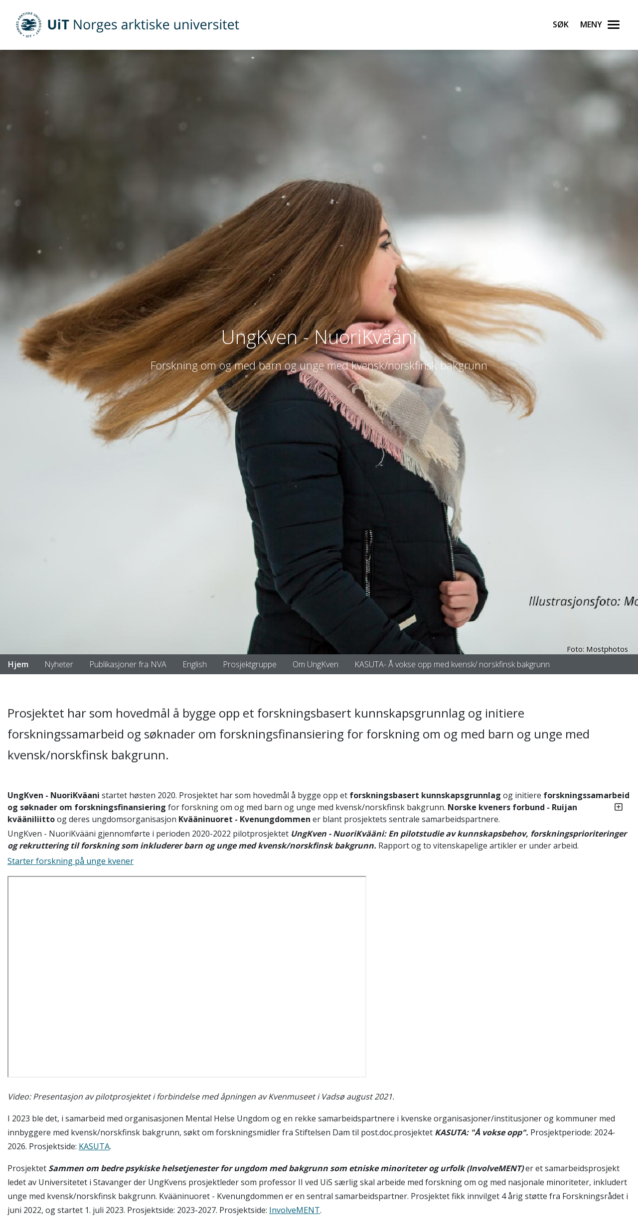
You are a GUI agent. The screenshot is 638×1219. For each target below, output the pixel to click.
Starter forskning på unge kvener (70, 860)
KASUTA (94, 1146)
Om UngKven (315, 664)
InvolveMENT (294, 1210)
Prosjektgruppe (250, 664)
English (194, 664)
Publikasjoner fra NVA (127, 664)
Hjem (18, 664)
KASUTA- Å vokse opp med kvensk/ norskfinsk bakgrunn (452, 664)
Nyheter (58, 664)
